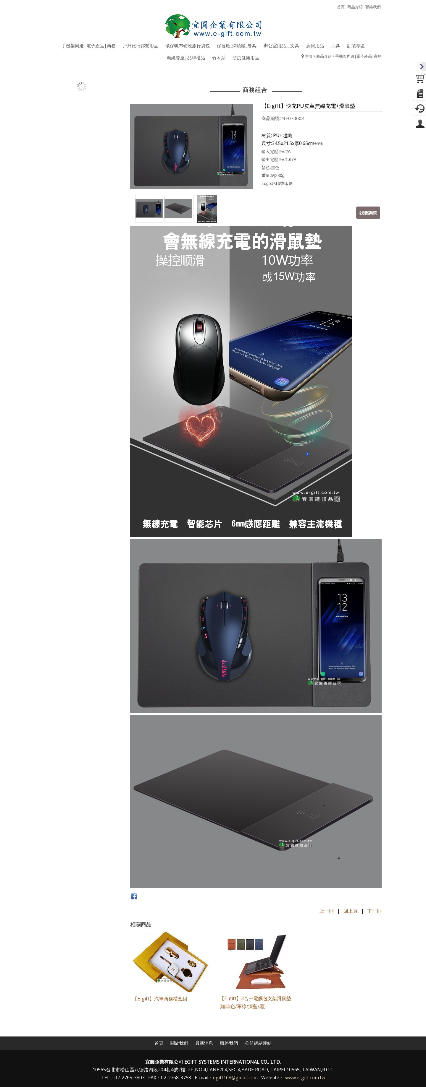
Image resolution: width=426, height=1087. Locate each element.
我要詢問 (368, 212)
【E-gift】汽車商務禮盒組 (160, 998)
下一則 (374, 911)
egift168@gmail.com (235, 1077)
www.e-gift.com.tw (305, 1077)
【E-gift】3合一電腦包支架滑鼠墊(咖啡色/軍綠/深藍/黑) (254, 1001)
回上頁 (350, 911)
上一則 (327, 911)
